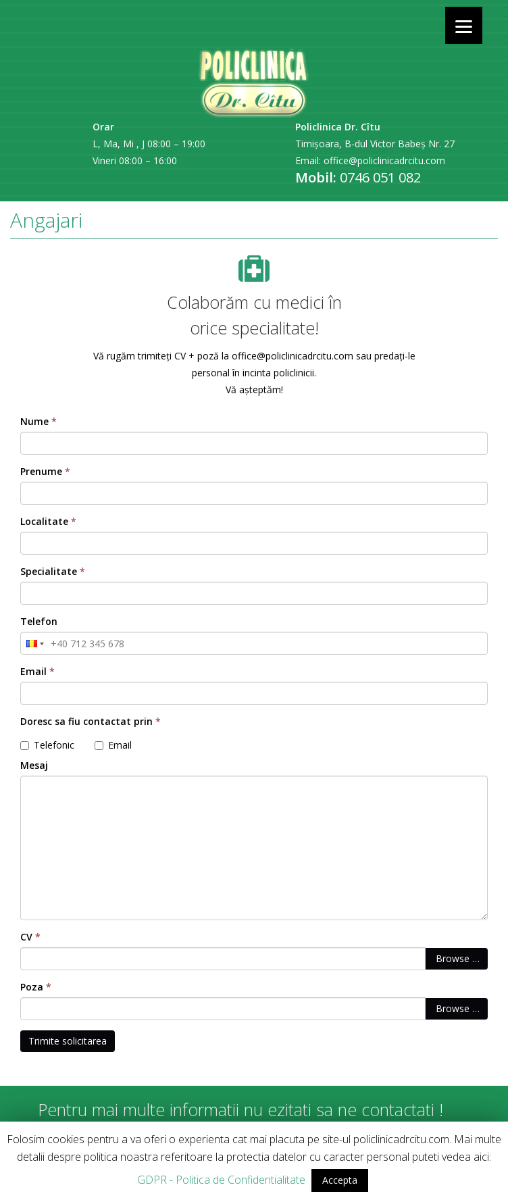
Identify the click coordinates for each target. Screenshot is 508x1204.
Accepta (339, 1180)
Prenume (45, 471)
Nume (38, 421)
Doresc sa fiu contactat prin (90, 721)
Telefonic (47, 744)
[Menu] (463, 25)
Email (37, 671)
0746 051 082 (380, 177)
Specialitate (52, 571)
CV (30, 936)
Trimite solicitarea (67, 1040)
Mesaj (34, 765)
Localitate (48, 521)
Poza (35, 986)
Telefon (38, 621)
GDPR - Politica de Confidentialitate (221, 1179)
